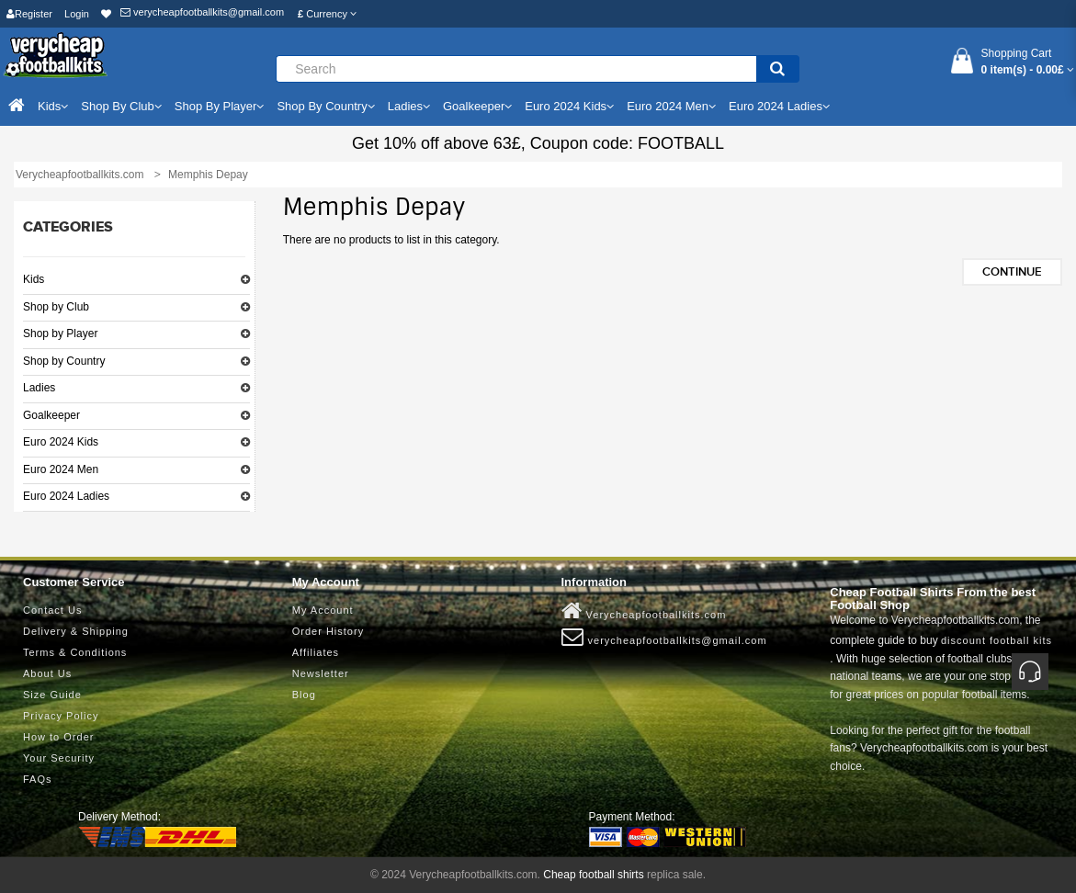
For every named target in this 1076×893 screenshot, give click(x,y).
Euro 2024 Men (60, 469)
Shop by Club (56, 306)
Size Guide (52, 694)
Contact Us (52, 610)
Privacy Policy (60, 715)
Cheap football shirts (593, 874)
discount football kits (996, 640)
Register (29, 13)
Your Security (59, 757)
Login (76, 13)
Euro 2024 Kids (60, 441)
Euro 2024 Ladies (66, 496)
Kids (33, 279)
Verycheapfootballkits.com (644, 611)
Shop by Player (60, 333)
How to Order (58, 736)
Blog (304, 694)
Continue (1012, 272)
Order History (328, 631)
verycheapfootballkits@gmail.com (202, 11)
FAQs (37, 779)
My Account (323, 610)
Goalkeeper (51, 415)
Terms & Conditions (75, 652)
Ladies (39, 387)
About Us (47, 673)
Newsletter (320, 673)
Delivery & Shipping (76, 631)
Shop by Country (64, 361)
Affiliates (315, 652)
